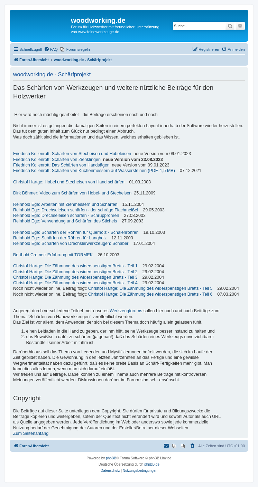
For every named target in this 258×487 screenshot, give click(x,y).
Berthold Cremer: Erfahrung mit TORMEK (53, 254)
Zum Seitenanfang (30, 433)
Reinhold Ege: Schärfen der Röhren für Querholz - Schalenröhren (76, 232)
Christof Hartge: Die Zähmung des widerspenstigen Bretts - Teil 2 (75, 271)
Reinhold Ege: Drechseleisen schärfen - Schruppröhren (66, 215)
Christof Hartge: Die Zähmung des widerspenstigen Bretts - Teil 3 (75, 277)
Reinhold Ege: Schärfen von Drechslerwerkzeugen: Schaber (71, 243)
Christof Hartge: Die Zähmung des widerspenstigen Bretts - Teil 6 (150, 294)
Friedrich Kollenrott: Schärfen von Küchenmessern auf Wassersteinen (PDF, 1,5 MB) (94, 170)
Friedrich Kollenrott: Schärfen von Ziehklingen (57, 159)
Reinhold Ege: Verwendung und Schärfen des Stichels (65, 221)
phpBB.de (151, 464)
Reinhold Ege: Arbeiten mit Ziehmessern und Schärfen (65, 204)
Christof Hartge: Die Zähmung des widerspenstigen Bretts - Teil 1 (75, 266)
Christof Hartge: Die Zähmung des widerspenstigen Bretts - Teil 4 (75, 282)
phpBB (111, 458)
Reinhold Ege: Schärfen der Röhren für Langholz (60, 238)
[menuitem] (51, 49)
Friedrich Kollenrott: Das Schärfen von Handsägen (61, 165)
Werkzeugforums (126, 310)
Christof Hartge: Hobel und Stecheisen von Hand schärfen (69, 182)
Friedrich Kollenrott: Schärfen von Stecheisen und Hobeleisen (72, 153)
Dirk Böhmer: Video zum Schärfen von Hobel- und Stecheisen (72, 193)
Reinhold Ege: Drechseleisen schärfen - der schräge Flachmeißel (75, 210)
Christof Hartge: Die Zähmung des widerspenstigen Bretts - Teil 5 (150, 288)
